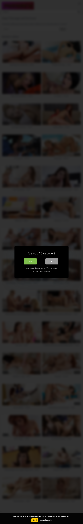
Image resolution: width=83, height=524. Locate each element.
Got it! (35, 520)
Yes (30, 261)
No (52, 261)
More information (46, 520)
